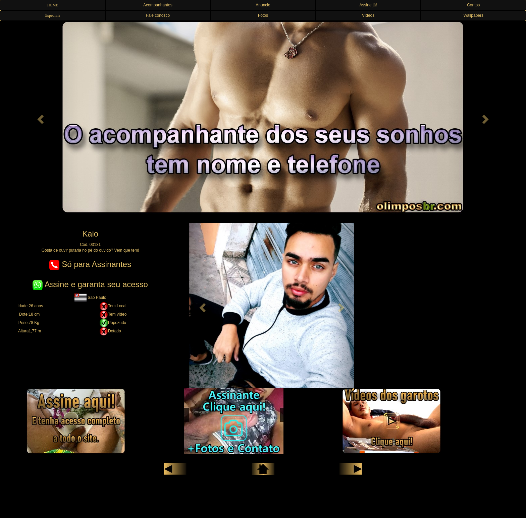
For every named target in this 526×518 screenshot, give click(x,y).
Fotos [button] (263, 15)
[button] (39, 117)
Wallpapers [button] (473, 15)
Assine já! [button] (368, 5)
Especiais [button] (52, 15)
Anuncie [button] (263, 5)
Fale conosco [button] (158, 15)
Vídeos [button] (368, 15)
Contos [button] (473, 5)
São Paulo (90, 297)
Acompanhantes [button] (157, 5)
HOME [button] (52, 5)
